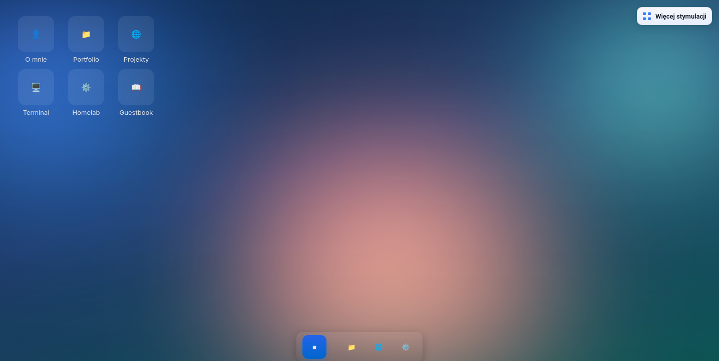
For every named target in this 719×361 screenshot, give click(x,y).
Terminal (36, 112)
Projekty (136, 59)
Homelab (86, 112)
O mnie (36, 59)
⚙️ (406, 347)
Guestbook (136, 112)
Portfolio (86, 59)
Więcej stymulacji (674, 16)
